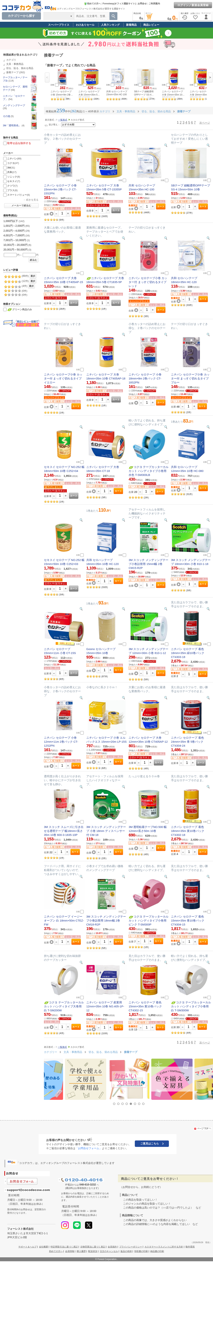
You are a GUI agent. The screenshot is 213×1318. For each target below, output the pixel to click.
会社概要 (43, 1246)
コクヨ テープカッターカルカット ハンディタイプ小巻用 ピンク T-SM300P (149, 920)
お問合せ (142, 3)
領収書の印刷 (141, 1251)
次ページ (204, 122)
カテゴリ (11, 59)
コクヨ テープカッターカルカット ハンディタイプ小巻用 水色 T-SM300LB (149, 470)
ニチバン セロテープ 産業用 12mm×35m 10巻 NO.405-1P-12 (105, 1006)
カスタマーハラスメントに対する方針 (163, 1246)
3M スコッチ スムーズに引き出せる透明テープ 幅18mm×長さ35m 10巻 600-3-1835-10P (63, 830)
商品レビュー (151, 24)
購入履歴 (81, 1251)
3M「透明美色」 (12, 125)
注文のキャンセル (109, 1251)
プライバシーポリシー (130, 1246)
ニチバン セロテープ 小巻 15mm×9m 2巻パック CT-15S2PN (60, 189)
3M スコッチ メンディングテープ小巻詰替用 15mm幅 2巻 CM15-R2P (148, 563)
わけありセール (85, 24)
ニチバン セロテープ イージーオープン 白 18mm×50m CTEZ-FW (64, 920)
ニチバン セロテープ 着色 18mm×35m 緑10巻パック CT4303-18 (187, 653)
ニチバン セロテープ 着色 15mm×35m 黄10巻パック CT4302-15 (145, 1006)
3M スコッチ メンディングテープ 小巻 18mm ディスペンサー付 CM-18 (106, 830)
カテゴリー (50, 1051)
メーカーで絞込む (21, 205)
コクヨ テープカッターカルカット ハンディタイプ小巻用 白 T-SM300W (191, 1006)
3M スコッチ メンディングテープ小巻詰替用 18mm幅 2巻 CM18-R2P (106, 920)
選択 (32, 276)
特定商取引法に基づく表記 (64, 1246)
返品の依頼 (126, 1251)
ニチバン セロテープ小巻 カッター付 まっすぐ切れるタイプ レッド (148, 282)
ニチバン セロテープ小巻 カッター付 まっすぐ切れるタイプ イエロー (63, 378)
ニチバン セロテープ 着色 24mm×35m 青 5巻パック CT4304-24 (187, 741)
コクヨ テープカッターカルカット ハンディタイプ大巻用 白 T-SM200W (64, 1006)
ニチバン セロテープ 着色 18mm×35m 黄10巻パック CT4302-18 (187, 830)
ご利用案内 (154, 3)
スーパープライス (58, 24)
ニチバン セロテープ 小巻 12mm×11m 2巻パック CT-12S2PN (61, 741)
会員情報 (69, 1251)
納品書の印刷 (157, 1251)
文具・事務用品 (14, 64)
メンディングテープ (14, 105)
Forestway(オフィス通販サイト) (119, 3)
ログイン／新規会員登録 (193, 5)
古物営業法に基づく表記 (92, 1246)
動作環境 (190, 1246)
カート (76, 213)
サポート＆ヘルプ (27, 1246)
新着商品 (131, 24)
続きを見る (32, 199)
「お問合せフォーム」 (88, 1148)
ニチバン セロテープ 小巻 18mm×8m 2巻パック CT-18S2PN (145, 378)
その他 (6, 116)
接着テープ (12, 72)
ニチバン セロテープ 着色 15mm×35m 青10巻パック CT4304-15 (187, 920)
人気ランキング (110, 24)
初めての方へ (92, 3)
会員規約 (112, 1246)
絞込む (33, 260)
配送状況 (92, 1251)
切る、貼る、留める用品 (19, 68)
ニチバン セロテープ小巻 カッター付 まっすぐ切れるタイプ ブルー (190, 378)
